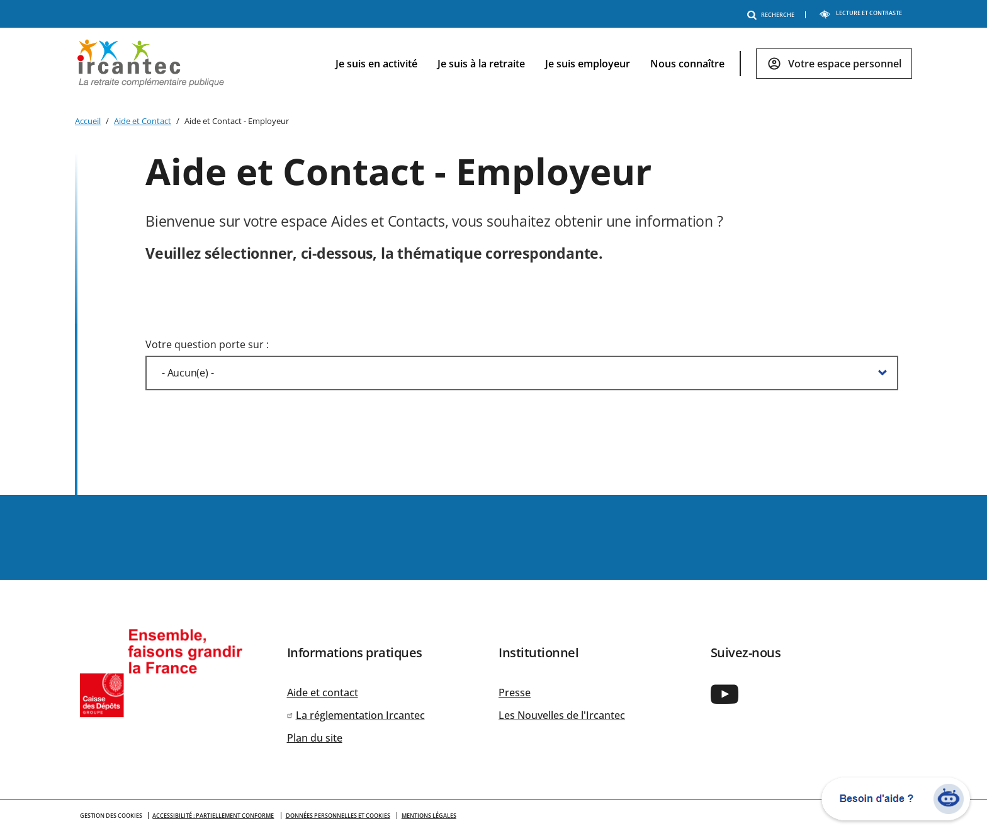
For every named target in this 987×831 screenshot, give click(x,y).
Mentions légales (429, 815)
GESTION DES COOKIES (111, 815)
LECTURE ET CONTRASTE (860, 13)
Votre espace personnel (844, 64)
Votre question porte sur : (207, 344)
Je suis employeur (587, 64)
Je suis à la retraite (481, 64)
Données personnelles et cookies (338, 815)
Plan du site (314, 738)
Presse (515, 692)
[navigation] (613, 64)
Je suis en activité (376, 64)
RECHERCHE (773, 15)
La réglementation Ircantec (360, 715)
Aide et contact (322, 692)
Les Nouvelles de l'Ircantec (562, 715)
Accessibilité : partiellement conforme (213, 815)
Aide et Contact (142, 121)
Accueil (88, 121)
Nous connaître (687, 64)
